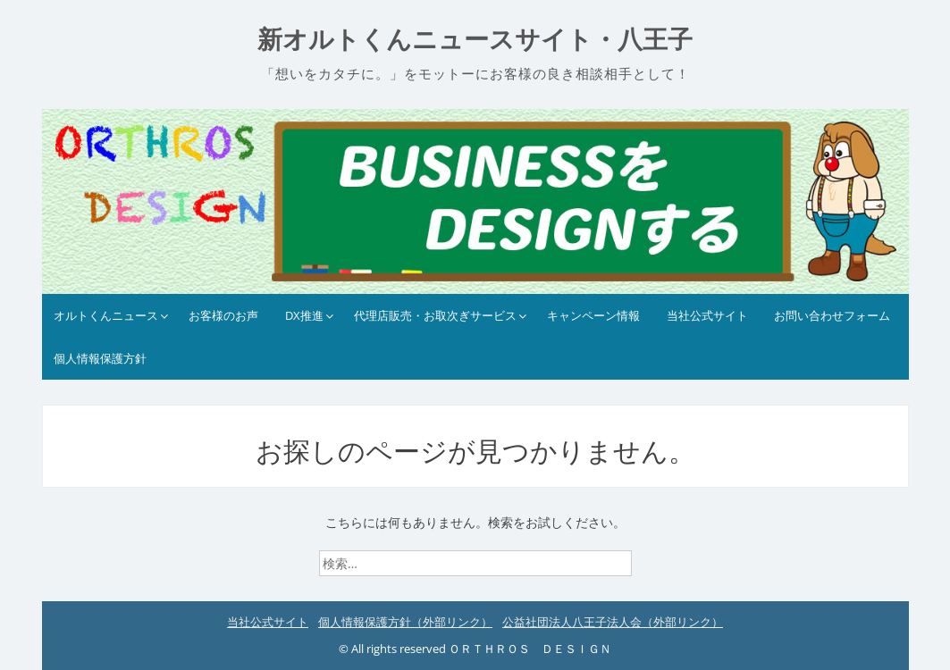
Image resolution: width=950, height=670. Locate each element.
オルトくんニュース (106, 315)
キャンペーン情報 (593, 315)
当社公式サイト (707, 315)
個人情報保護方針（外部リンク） (405, 622)
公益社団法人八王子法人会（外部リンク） (612, 622)
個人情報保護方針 (100, 358)
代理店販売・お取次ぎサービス (435, 315)
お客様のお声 (223, 315)
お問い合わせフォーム (832, 315)
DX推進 (304, 315)
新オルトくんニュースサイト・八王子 (475, 40)
